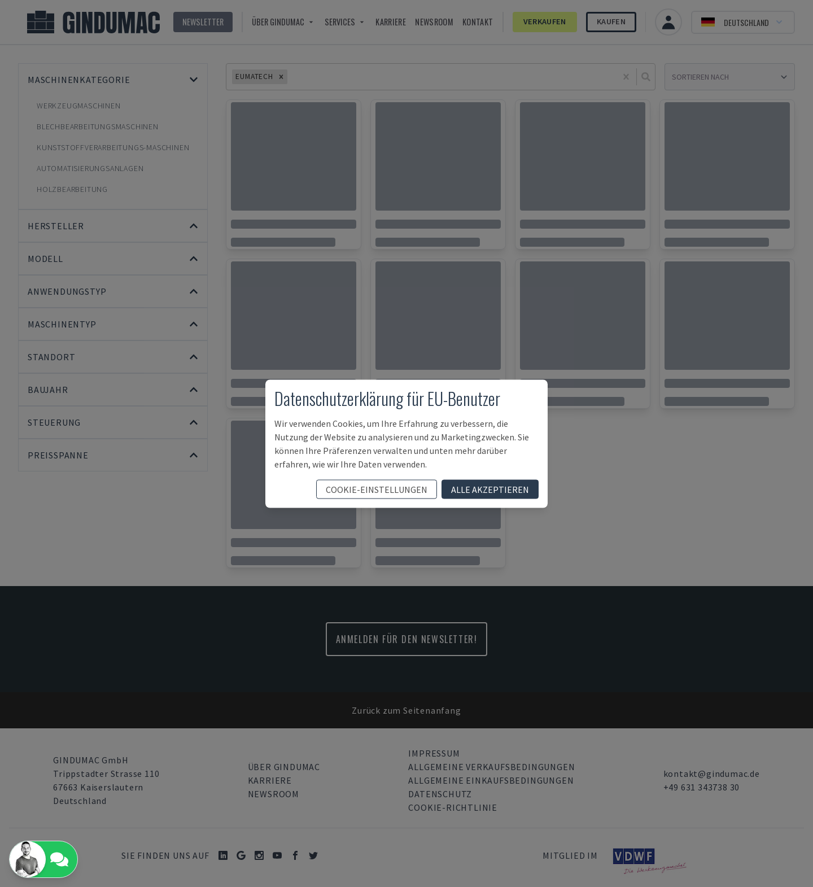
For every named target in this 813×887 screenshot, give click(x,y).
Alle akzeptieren (490, 489)
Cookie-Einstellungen (376, 489)
